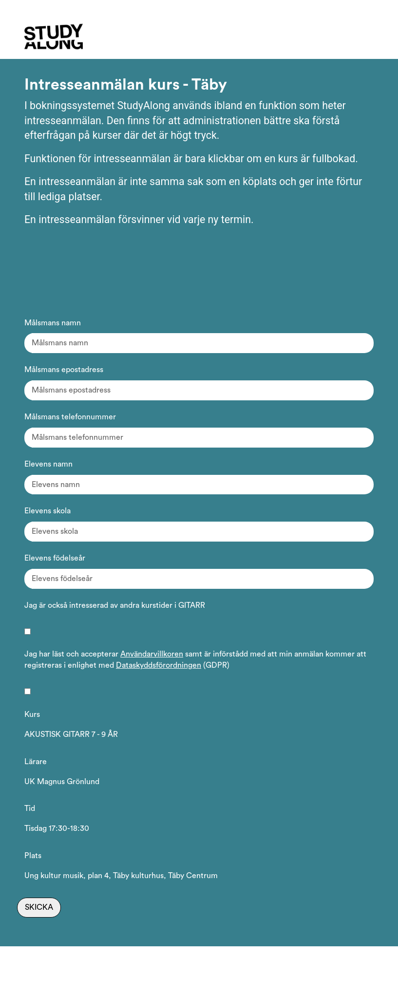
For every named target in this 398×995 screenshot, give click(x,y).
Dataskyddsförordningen (158, 665)
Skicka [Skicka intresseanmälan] (39, 907)
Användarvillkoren (151, 654)
